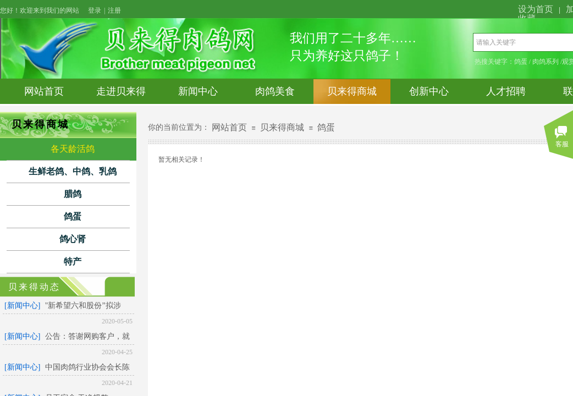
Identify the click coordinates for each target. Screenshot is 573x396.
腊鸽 (72, 194)
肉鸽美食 (275, 91)
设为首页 (535, 9)
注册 (114, 10)
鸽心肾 (72, 239)
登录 (94, 10)
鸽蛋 (72, 216)
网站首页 (44, 91)
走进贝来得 (121, 91)
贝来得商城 (352, 91)
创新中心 (429, 91)
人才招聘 (506, 91)
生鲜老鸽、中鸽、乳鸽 (73, 171)
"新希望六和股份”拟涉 (83, 305)
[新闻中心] (22, 305)
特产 (72, 261)
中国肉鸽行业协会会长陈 (87, 367)
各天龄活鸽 (73, 148)
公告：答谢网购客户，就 (87, 336)
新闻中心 (198, 91)
